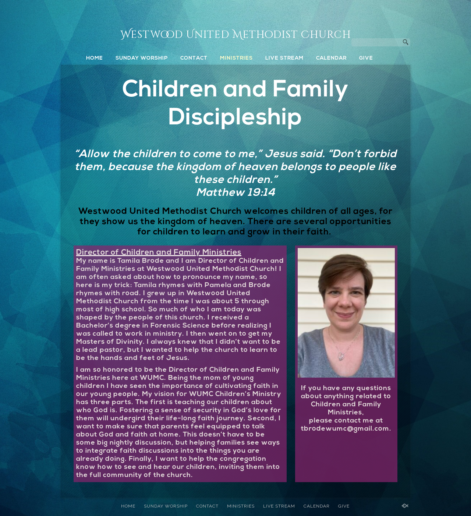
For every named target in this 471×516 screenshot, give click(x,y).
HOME (94, 58)
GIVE (366, 58)
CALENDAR (331, 58)
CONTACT (194, 58)
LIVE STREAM (284, 58)
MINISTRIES (236, 58)
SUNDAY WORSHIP (142, 58)
